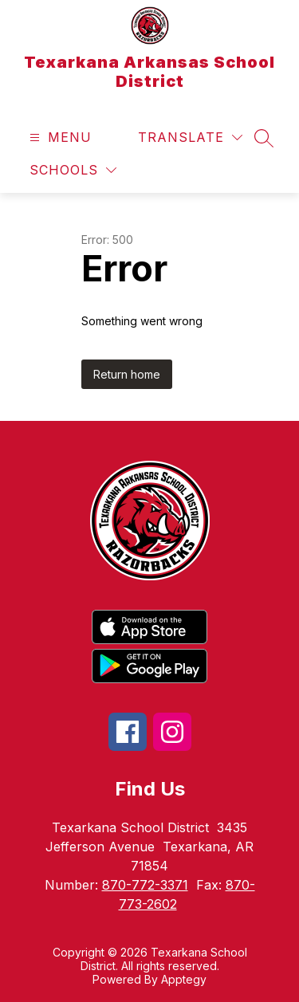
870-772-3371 (145, 885)
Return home (126, 374)
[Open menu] (59, 137)
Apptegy (184, 979)
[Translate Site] (190, 137)
